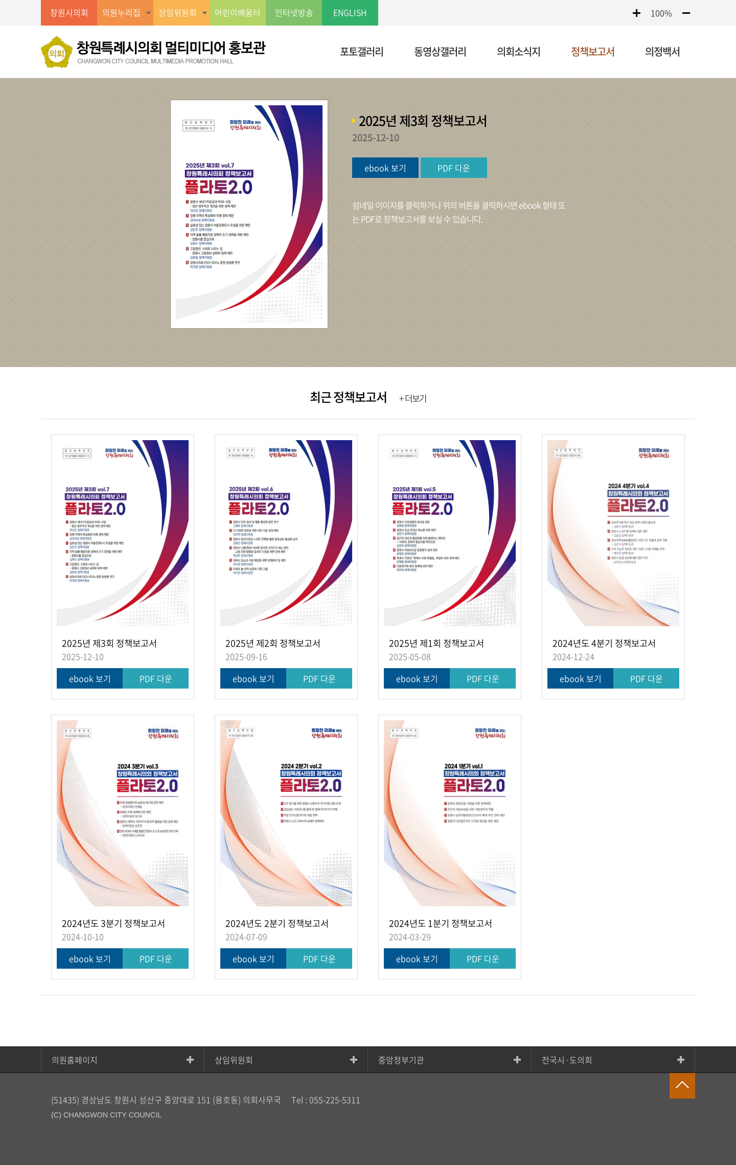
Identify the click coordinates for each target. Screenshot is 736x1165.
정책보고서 (592, 51)
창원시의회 (69, 13)
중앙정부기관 (401, 1060)
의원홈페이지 (75, 1060)
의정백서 (662, 51)
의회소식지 (518, 51)
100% (661, 13)
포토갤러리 (361, 51)
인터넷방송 (294, 13)
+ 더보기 (412, 398)
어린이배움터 (238, 13)
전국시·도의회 (567, 1060)
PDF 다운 (454, 168)
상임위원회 (234, 1060)
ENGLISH (350, 13)
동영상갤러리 (440, 51)
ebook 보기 (385, 168)
